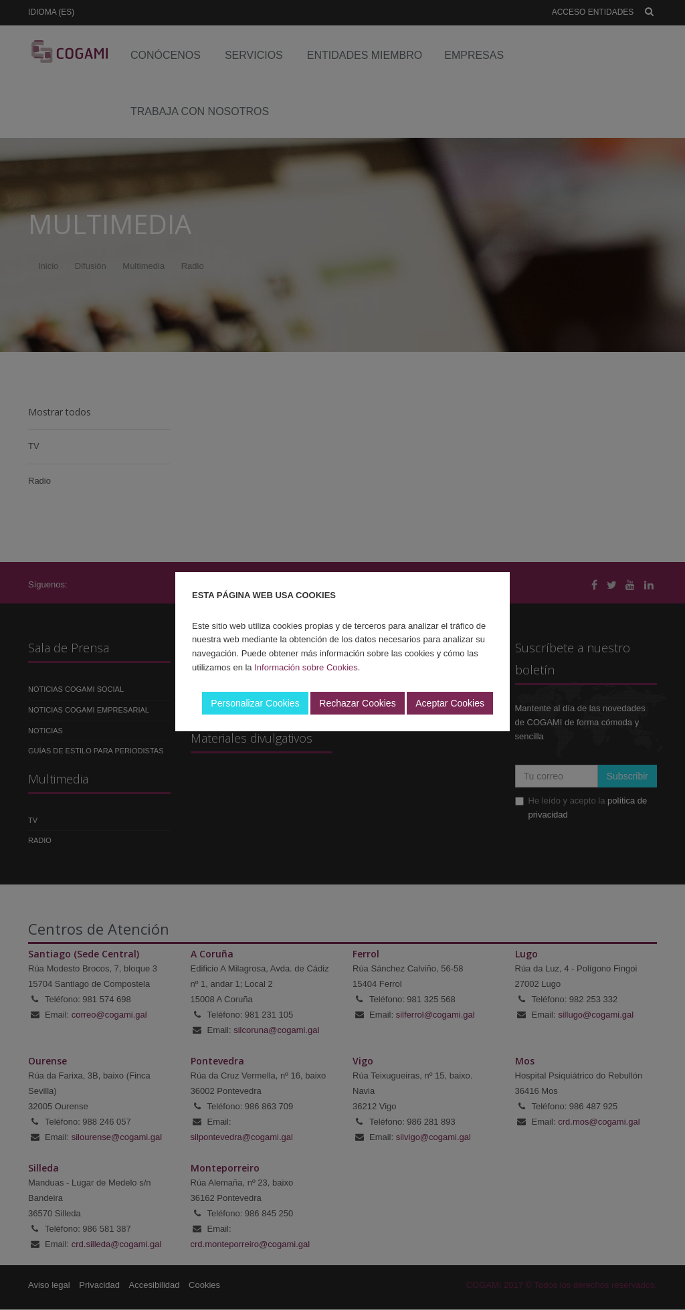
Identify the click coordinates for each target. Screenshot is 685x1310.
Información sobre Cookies (306, 667)
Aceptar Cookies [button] (449, 703)
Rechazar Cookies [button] (357, 703)
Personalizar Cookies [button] (255, 703)
